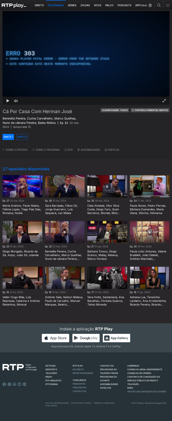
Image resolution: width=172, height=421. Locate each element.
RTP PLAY (78, 366)
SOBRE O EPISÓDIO (15, 149)
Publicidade (51, 406)
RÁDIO (49, 377)
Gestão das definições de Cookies (146, 391)
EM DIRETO (78, 369)
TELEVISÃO (51, 373)
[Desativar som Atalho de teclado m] (16, 101)
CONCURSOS (79, 380)
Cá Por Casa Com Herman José (37, 111)
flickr (24, 384)
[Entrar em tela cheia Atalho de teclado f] (164, 101)
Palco (109, 5)
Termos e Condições (104, 403)
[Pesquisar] (159, 5)
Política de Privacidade (57, 403)
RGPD (130, 388)
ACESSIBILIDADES (88, 149)
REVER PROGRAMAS (83, 373)
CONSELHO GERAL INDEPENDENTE (144, 369)
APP (137, 5)
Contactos (79, 391)
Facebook (4, 384)
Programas (56, 5)
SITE (68, 149)
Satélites (105, 388)
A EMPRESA (133, 366)
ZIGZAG (85, 5)
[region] (86, 58)
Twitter (9, 384)
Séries (72, 5)
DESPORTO (51, 369)
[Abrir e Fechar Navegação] (167, 5)
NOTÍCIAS (51, 366)
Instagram (14, 384)
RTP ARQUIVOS (53, 380)
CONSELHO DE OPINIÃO (139, 373)
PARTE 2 (22, 136)
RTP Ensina (52, 384)
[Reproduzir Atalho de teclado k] (8, 101)
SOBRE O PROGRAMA (46, 149)
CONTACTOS (107, 366)
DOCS (97, 5)
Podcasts (124, 5)
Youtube (19, 384)
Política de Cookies (81, 403)
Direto (39, 5)
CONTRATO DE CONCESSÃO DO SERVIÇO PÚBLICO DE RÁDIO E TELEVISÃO (143, 380)
